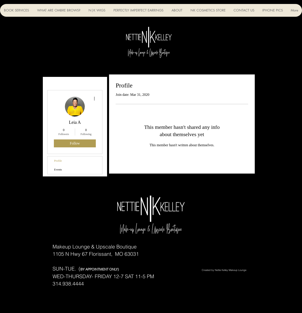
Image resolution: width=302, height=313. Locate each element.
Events (58, 169)
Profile (58, 160)
